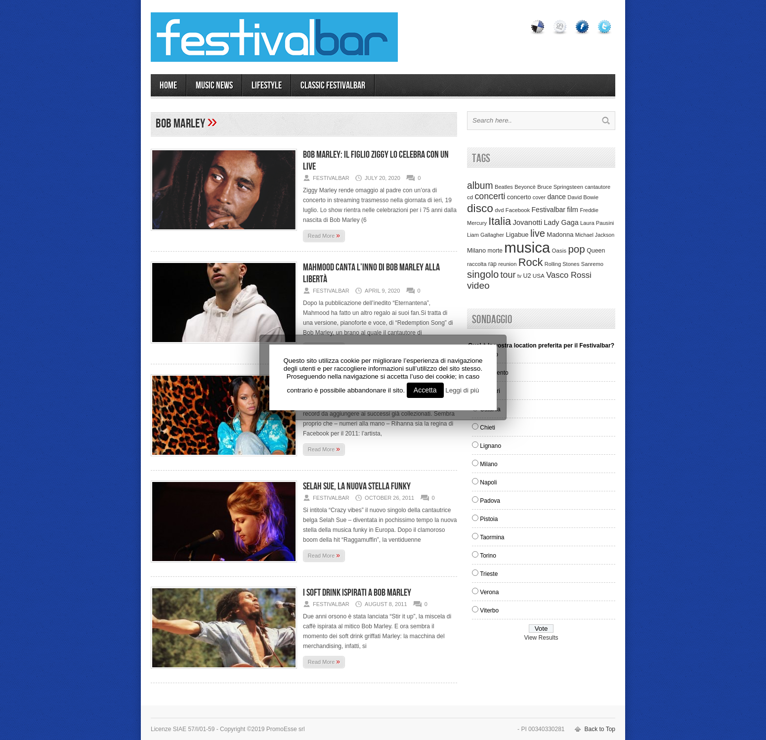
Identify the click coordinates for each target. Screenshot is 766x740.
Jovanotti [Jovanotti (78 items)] (527, 222)
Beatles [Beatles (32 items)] (504, 187)
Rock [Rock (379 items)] (530, 262)
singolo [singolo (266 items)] (483, 274)
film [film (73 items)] (572, 210)
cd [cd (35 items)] (470, 197)
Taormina (492, 537)
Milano (488, 464)
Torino (488, 555)
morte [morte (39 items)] (495, 250)
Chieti (487, 427)
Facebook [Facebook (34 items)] (518, 210)
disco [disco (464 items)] (480, 208)
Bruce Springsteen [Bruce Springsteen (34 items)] (560, 187)
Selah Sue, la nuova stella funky (357, 486)
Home (168, 85)
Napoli (488, 482)
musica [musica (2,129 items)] (527, 247)
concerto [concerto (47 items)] (519, 197)
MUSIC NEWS (214, 85)
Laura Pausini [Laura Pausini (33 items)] (597, 223)
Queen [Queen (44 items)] (596, 250)
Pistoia (489, 519)
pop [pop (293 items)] (576, 249)
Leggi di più (462, 390)
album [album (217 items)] (480, 185)
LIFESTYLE (267, 85)
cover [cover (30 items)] (539, 197)
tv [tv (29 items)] (519, 276)
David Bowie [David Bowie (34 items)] (582, 197)
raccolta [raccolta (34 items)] (476, 264)
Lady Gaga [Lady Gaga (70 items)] (561, 222)
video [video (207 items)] (478, 285)
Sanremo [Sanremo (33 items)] (592, 264)
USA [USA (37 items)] (539, 275)
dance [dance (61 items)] (556, 197)
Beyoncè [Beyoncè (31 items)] (525, 187)
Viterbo (489, 610)
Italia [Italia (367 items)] (499, 221)
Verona (489, 592)
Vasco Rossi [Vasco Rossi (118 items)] (569, 275)
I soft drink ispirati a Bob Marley (357, 593)
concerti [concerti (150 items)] (489, 196)
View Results (541, 637)
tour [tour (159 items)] (508, 275)
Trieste (489, 573)
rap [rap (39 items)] (492, 264)
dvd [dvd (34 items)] (499, 210)
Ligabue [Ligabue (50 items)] (517, 234)
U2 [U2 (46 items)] (527, 275)
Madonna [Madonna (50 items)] (560, 234)
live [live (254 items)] (537, 233)
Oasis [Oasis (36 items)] (559, 251)
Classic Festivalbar (332, 85)
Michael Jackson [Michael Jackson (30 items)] (594, 235)
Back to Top (600, 729)
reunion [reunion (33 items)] (507, 264)
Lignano (490, 445)
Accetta (425, 390)
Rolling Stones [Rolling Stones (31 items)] (562, 264)
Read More (324, 235)
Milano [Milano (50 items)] (476, 250)
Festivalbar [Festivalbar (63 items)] (548, 210)
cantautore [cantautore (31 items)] (597, 187)
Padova (490, 500)
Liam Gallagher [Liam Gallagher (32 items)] (485, 235)
